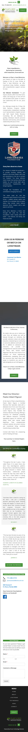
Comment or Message (9, 668)
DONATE (22, 10)
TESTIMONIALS (14, 700)
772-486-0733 (12, 578)
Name (5, 654)
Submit (6, 681)
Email (5, 662)
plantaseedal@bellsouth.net (19, 5)
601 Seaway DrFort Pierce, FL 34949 (14, 259)
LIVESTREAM (14, 697)
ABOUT (14, 694)
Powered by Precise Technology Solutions (14, 729)
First (4, 659)
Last (16, 659)
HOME (14, 691)
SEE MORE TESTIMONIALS (14, 565)
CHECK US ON (12, 2)
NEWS (14, 703)
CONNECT (14, 134)
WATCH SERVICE (14, 251)
